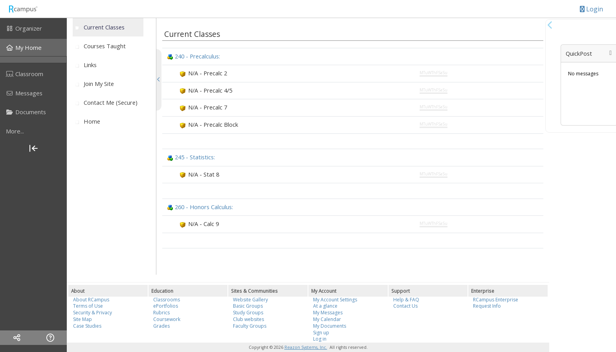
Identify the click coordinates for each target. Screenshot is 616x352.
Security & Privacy (92, 312)
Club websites (248, 319)
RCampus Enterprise (495, 299)
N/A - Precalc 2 (207, 73)
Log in (319, 339)
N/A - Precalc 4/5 (210, 90)
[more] (33, 131)
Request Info (487, 306)
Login (591, 9)
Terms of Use (88, 306)
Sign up (321, 332)
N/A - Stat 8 (203, 174)
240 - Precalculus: (197, 56)
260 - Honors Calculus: (204, 207)
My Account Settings (335, 299)
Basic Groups (248, 306)
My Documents (329, 326)
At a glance (325, 306)
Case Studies (87, 326)
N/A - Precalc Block (213, 124)
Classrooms (166, 299)
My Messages (328, 312)
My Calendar (327, 319)
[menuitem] (33, 28)
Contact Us (405, 306)
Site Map (82, 319)
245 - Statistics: (195, 157)
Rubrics (161, 312)
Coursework (166, 319)
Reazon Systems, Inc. (305, 347)
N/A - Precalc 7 (207, 107)
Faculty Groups (249, 326)
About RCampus (91, 299)
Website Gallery (250, 299)
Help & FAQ (406, 299)
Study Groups (248, 312)
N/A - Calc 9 (203, 224)
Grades (161, 326)
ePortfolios (165, 306)
